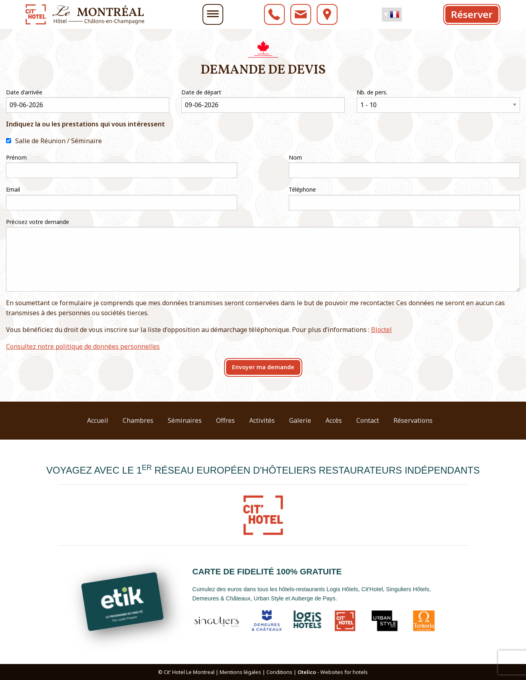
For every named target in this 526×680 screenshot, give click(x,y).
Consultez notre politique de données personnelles (83, 346)
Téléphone (302, 189)
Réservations (413, 420)
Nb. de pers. (372, 92)
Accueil (97, 420)
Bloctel (381, 329)
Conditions (279, 672)
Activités (262, 420)
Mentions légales (240, 672)
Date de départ (201, 92)
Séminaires (185, 420)
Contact (367, 420)
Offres (225, 420)
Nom (295, 157)
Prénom (16, 157)
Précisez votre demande (37, 222)
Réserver (472, 14)
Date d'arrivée (24, 92)
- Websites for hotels (333, 672)
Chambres (138, 420)
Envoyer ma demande (263, 367)
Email (13, 189)
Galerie (300, 420)
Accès (334, 420)
